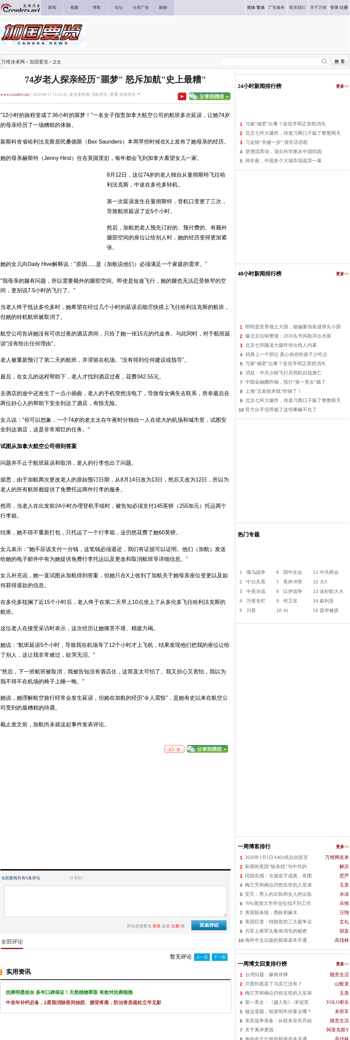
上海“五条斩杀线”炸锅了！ (273, 391)
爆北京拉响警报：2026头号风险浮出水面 (288, 336)
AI (285, 610)
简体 (251, 7)
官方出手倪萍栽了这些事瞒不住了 (281, 409)
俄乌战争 (255, 572)
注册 (344, 7)
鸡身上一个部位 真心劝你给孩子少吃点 (286, 354)
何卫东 (290, 601)
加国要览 (38, 61)
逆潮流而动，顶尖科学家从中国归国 (283, 151)
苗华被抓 (329, 610)
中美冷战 (255, 591)
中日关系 (255, 581)
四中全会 (292, 572)
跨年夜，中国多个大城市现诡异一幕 (283, 160)
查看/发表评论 (122, 94)
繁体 (261, 7)
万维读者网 (13, 61)
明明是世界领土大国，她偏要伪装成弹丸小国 (293, 326)
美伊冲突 (292, 581)
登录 (334, 7)
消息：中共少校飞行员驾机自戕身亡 (283, 372)
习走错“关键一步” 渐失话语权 (276, 142)
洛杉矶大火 (332, 591)
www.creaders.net (15, 94)
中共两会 (329, 572)
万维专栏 (255, 601)
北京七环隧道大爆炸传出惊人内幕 (281, 345)
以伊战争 (292, 591)
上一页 (202, 957)
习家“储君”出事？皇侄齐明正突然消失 (285, 124)
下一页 (220, 957)
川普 (251, 610)
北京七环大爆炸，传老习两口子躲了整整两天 (293, 133)
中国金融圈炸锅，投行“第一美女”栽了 (285, 382)
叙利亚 (327, 601)
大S (323, 581)
